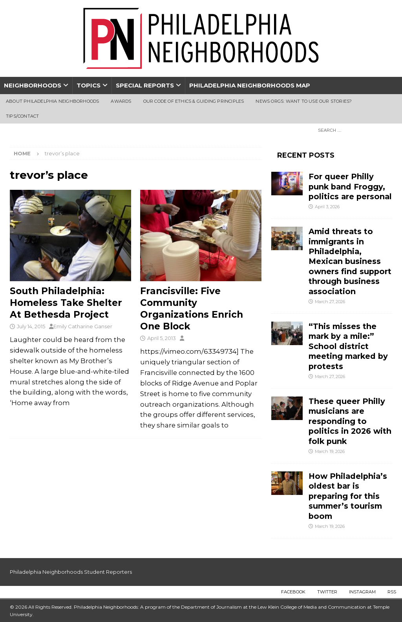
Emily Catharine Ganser (82, 326)
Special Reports (145, 85)
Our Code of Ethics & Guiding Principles (193, 101)
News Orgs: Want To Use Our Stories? (304, 101)
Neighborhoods (32, 85)
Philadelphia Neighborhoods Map (249, 85)
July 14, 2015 (31, 326)
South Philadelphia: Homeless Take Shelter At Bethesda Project (66, 303)
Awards (121, 101)
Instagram (362, 592)
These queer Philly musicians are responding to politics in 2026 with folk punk (350, 421)
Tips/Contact (22, 116)
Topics (88, 85)
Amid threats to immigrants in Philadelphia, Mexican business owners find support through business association (350, 261)
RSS (391, 592)
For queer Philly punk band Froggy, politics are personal (350, 186)
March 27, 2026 (330, 301)
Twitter (327, 592)
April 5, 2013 (161, 338)
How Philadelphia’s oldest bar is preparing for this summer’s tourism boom (348, 496)
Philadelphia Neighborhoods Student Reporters (71, 572)
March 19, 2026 (330, 451)
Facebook (293, 592)
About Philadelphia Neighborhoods (52, 101)
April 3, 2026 (327, 206)
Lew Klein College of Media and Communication (312, 607)
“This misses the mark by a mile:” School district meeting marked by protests (348, 346)
